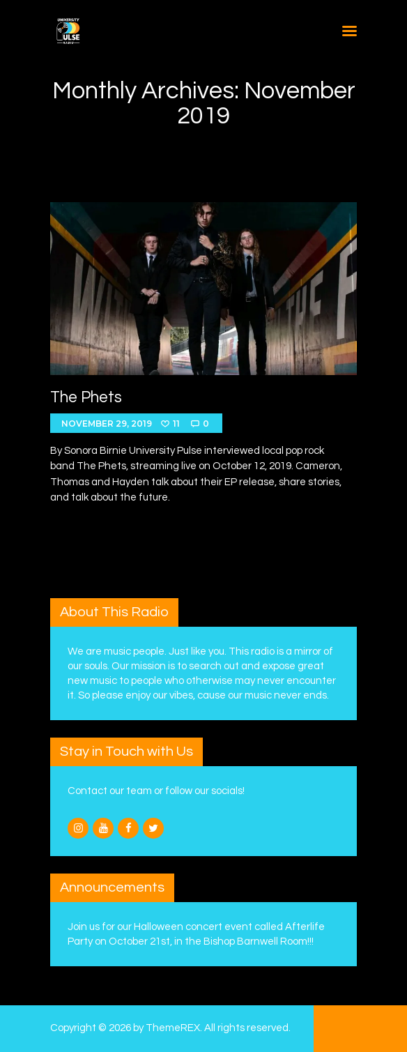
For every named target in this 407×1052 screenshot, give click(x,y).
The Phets (86, 398)
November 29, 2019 (106, 423)
